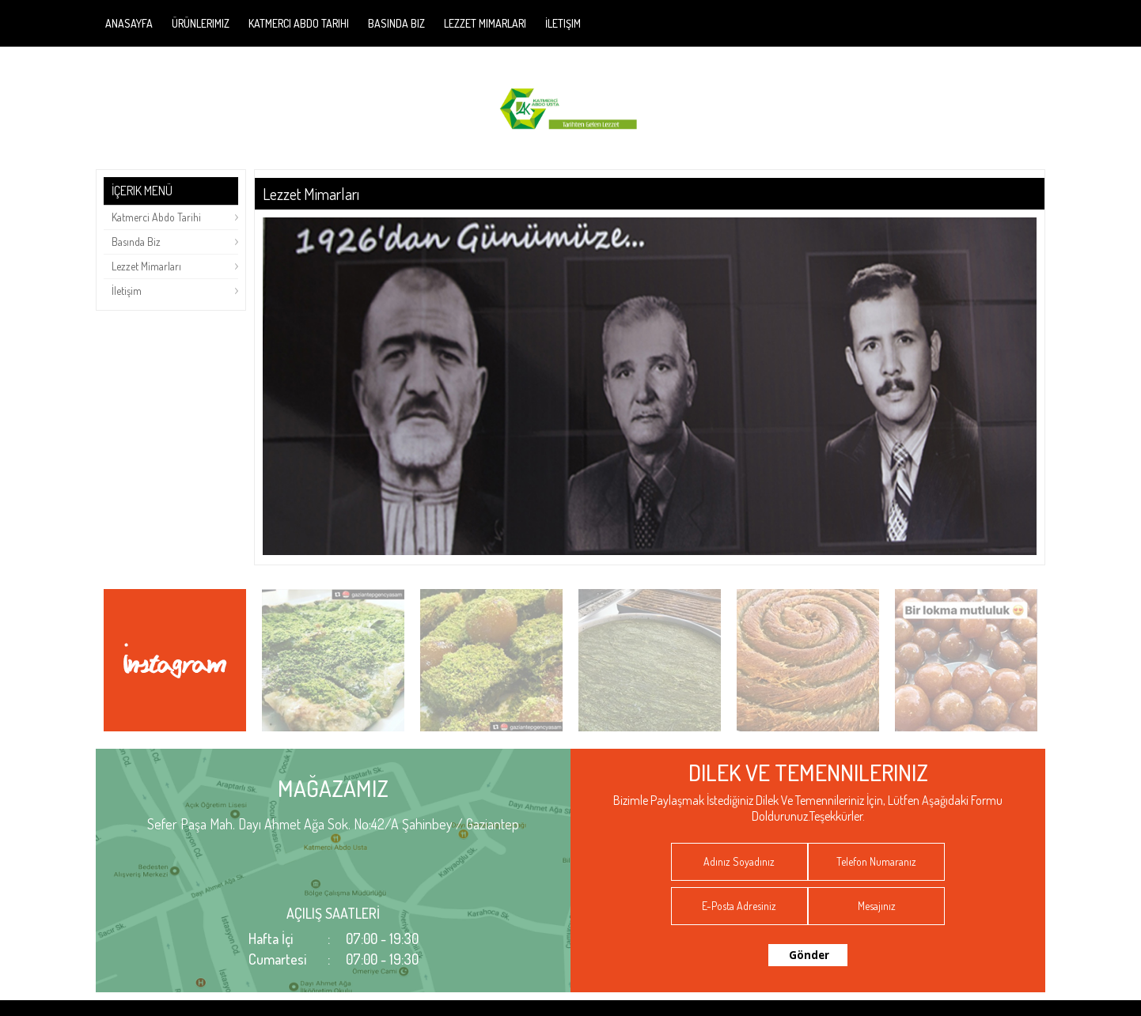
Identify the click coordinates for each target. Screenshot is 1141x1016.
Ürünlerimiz (200, 23)
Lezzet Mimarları (485, 23)
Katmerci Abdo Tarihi (298, 23)
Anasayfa (129, 23)
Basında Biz (396, 23)
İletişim (563, 23)
